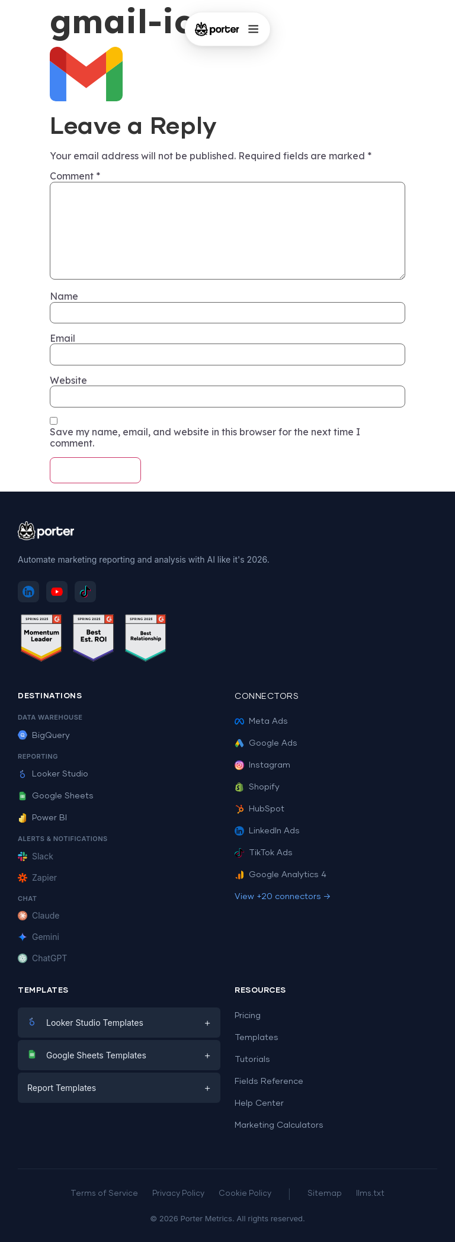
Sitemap (324, 1194)
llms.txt (370, 1194)
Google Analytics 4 (280, 875)
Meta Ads (261, 721)
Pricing (248, 1016)
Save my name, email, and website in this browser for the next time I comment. (205, 437)
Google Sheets (56, 796)
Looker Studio (53, 774)
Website (68, 380)
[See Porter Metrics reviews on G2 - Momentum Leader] (41, 640)
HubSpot (259, 809)
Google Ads (266, 743)
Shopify (257, 787)
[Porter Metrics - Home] (217, 29)
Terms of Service (104, 1194)
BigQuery (44, 735)
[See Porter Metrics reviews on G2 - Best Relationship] (145, 640)
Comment (75, 176)
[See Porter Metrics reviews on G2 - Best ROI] (93, 640)
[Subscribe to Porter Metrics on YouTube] (57, 591)
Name (64, 296)
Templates (256, 1038)
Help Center (259, 1103)
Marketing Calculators (279, 1125)
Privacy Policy (178, 1194)
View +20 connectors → (283, 897)
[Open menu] (253, 29)
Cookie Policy (245, 1194)
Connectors (267, 696)
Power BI (42, 818)
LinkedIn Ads (267, 831)
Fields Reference (269, 1081)
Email (62, 338)
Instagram (262, 765)
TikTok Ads (264, 853)
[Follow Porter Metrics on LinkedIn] (28, 591)
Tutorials (252, 1059)
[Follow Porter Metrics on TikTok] (85, 591)
